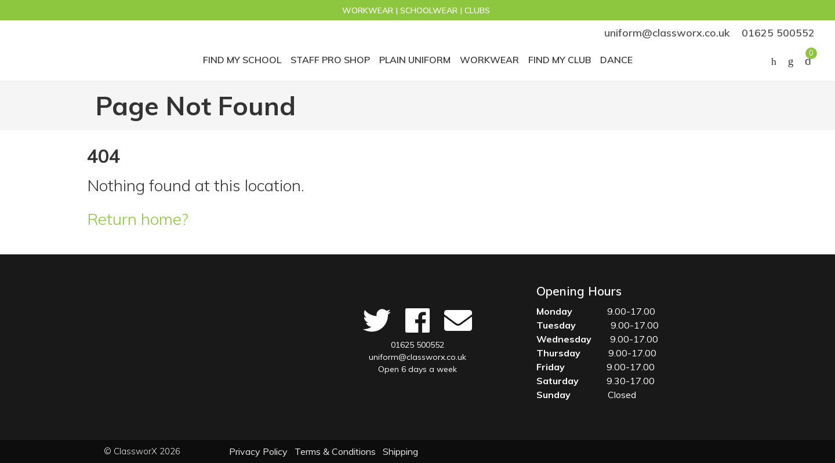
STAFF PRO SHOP (330, 59)
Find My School (242, 59)
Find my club (559, 59)
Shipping (400, 451)
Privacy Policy (258, 451)
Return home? (137, 219)
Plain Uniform (415, 59)
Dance (616, 59)
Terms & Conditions (335, 451)
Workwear (489, 59)
